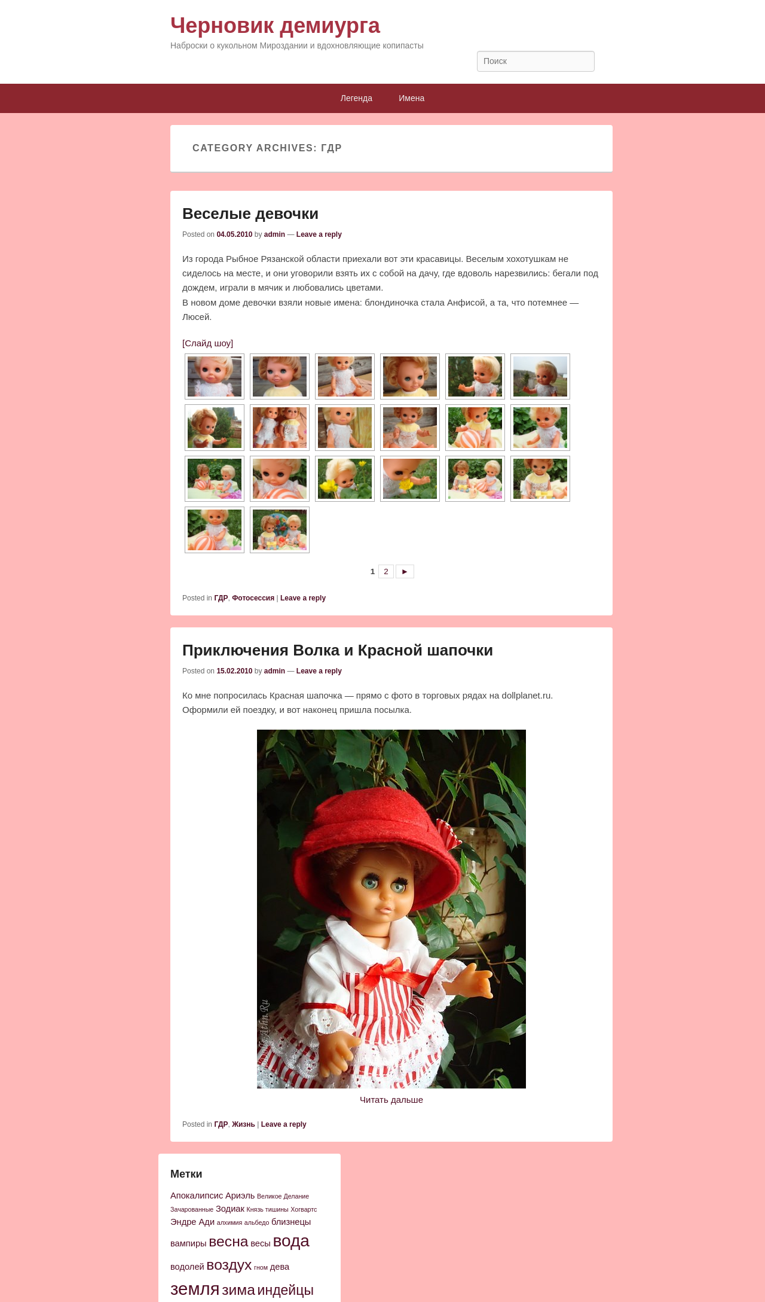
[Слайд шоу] (207, 343)
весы (260, 1243)
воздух (229, 1265)
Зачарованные (191, 1209)
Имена (411, 98)
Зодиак (230, 1208)
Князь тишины (268, 1209)
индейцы (286, 1290)
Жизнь (243, 1124)
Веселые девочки (250, 213)
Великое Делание (283, 1196)
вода (291, 1240)
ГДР (221, 598)
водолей (187, 1266)
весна (228, 1241)
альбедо (257, 1222)
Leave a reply (319, 234)
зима (238, 1290)
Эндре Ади (192, 1222)
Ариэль (240, 1195)
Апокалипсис (196, 1195)
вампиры (188, 1243)
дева (279, 1266)
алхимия (229, 1222)
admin (274, 234)
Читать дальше (391, 1099)
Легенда (356, 98)
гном (261, 1267)
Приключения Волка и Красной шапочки (337, 650)
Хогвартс (303, 1209)
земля (195, 1288)
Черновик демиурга (275, 25)
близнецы (291, 1222)
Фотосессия (253, 598)
